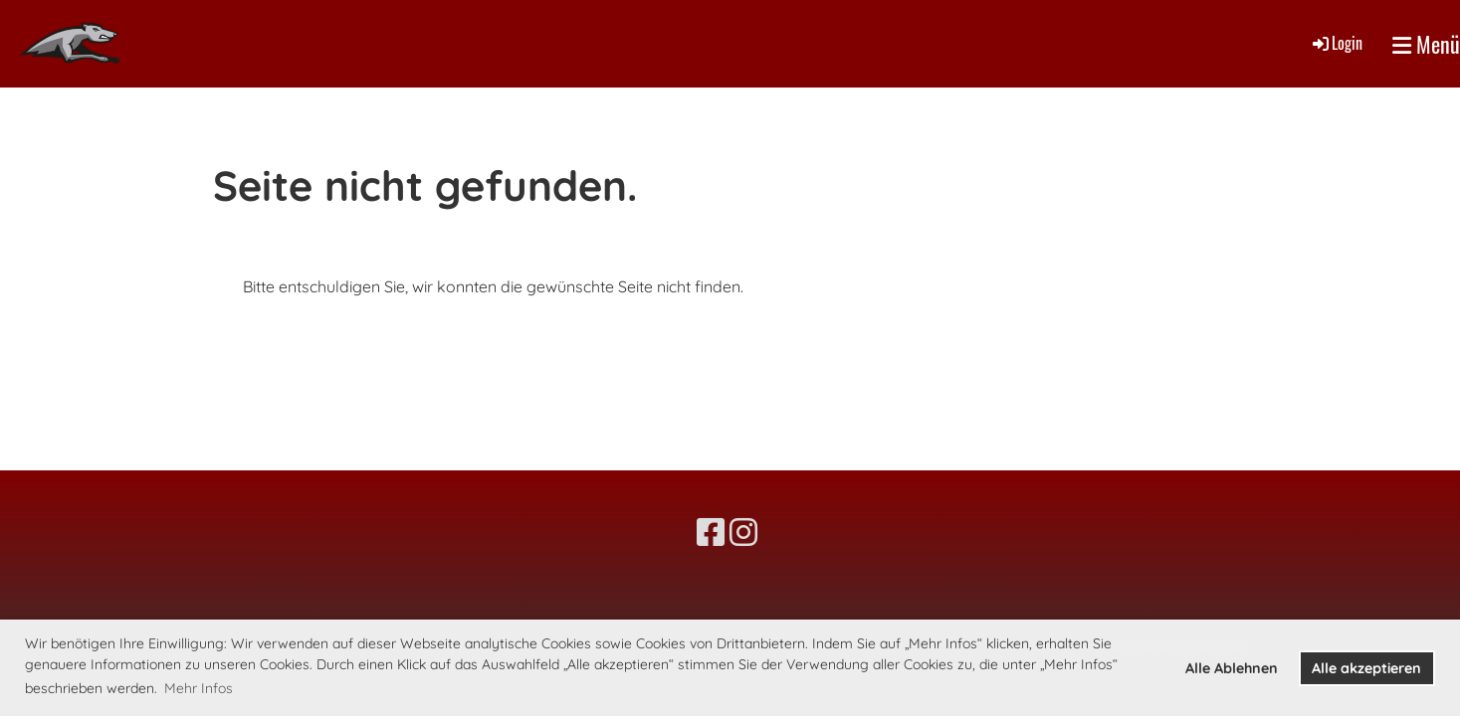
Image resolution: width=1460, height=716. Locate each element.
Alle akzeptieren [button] (1366, 668)
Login (1336, 43)
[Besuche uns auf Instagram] (743, 532)
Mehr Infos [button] (198, 688)
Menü (1426, 44)
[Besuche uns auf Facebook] (711, 532)
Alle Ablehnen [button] (1231, 668)
